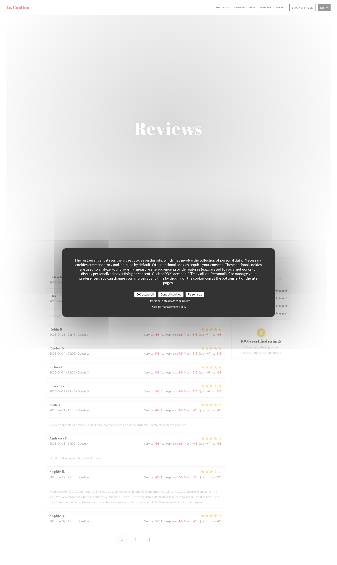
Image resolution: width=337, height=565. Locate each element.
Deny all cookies (171, 294)
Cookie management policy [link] (169, 306)
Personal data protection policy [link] (170, 301)
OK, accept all (145, 294)
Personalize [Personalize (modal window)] (195, 294)
